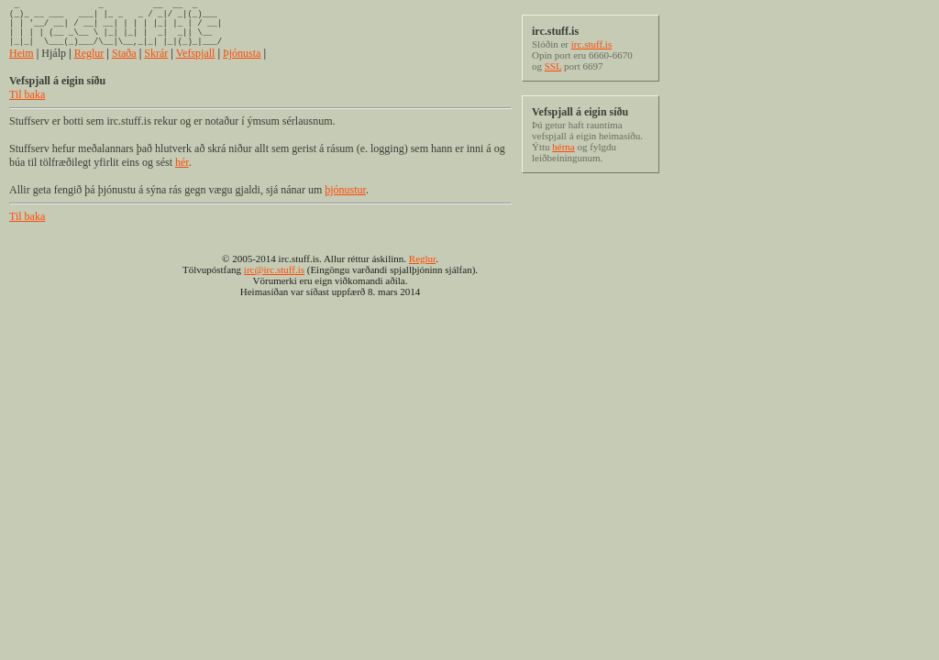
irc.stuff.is (591, 44)
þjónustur (345, 203)
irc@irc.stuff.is (274, 283)
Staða (124, 66)
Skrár (156, 66)
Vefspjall (195, 66)
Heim (21, 66)
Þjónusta (241, 66)
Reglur (89, 66)
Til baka (27, 108)
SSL (553, 66)
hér (182, 176)
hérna (563, 146)
